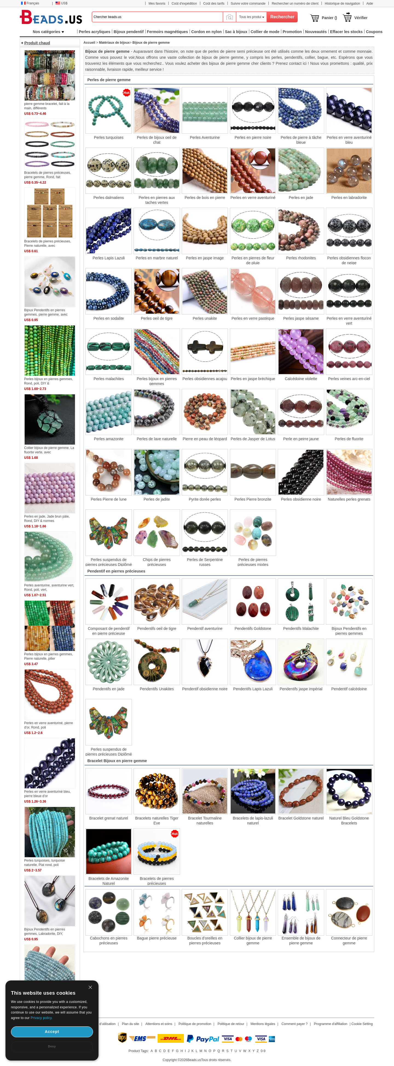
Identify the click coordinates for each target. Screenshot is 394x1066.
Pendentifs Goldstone (252, 628)
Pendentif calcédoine (349, 689)
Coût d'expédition (184, 3)
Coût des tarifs (213, 3)
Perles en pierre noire (252, 137)
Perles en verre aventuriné (252, 197)
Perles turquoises (108, 137)
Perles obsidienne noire (301, 499)
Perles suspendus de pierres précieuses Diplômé (108, 561)
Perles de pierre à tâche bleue (301, 139)
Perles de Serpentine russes (205, 561)
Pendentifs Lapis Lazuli (253, 689)
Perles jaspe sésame (301, 318)
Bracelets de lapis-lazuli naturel (253, 820)
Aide (369, 3)
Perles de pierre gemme (109, 80)
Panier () (329, 18)
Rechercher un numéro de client (295, 3)
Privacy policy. (42, 1018)
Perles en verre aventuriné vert (349, 320)
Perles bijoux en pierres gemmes (157, 381)
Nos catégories (48, 32)
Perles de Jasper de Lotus (253, 439)
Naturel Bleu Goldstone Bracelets (349, 820)
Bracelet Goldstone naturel (301, 818)
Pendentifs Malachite (301, 628)
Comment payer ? (295, 1024)
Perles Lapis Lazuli (108, 258)
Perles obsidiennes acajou (204, 379)
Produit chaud (37, 43)
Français (30, 3)
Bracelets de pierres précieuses (157, 880)
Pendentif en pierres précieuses (116, 571)
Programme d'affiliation (330, 1024)
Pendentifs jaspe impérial (301, 689)
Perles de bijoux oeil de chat (157, 139)
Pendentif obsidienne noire (205, 689)
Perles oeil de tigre (157, 318)
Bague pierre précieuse (157, 938)
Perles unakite (205, 318)
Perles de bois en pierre (205, 197)
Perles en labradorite (349, 197)
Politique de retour (231, 1024)
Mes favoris (157, 3)
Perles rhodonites (301, 258)
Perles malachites (109, 379)
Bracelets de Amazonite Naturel (109, 880)
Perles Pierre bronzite (252, 499)
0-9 (263, 1051)
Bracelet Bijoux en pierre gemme (117, 761)
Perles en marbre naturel (157, 258)
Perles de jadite (157, 499)
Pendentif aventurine (204, 628)
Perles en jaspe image (205, 258)
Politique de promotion (195, 1024)
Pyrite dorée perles (205, 499)
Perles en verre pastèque (252, 318)
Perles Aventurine (205, 137)
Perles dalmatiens (109, 197)
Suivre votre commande (248, 3)
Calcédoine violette (301, 379)
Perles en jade (301, 197)
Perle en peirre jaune (301, 439)
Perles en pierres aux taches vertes (157, 199)
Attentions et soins (158, 1024)
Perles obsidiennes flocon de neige (349, 260)
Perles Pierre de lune (109, 499)
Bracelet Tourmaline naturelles (205, 820)
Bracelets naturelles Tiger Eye (156, 820)
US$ (61, 3)
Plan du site (130, 1024)
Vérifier (360, 18)
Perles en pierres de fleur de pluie (252, 260)
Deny (52, 1046)
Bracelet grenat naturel (108, 818)
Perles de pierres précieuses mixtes (252, 561)
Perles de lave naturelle (157, 439)
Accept (52, 1031)
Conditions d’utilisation (99, 1024)
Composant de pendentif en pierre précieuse (109, 630)
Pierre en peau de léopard (205, 439)
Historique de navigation (342, 3)
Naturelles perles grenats (349, 499)
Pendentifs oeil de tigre (156, 628)
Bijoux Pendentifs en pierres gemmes (349, 630)
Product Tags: (139, 1051)
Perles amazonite (108, 439)
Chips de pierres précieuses (157, 561)
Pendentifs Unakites (157, 689)
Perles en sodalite (109, 318)
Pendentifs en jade (108, 689)
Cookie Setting (362, 1024)
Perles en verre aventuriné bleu (349, 139)
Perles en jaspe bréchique (253, 379)
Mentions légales (263, 1024)
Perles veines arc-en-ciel (349, 379)
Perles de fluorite (349, 439)
